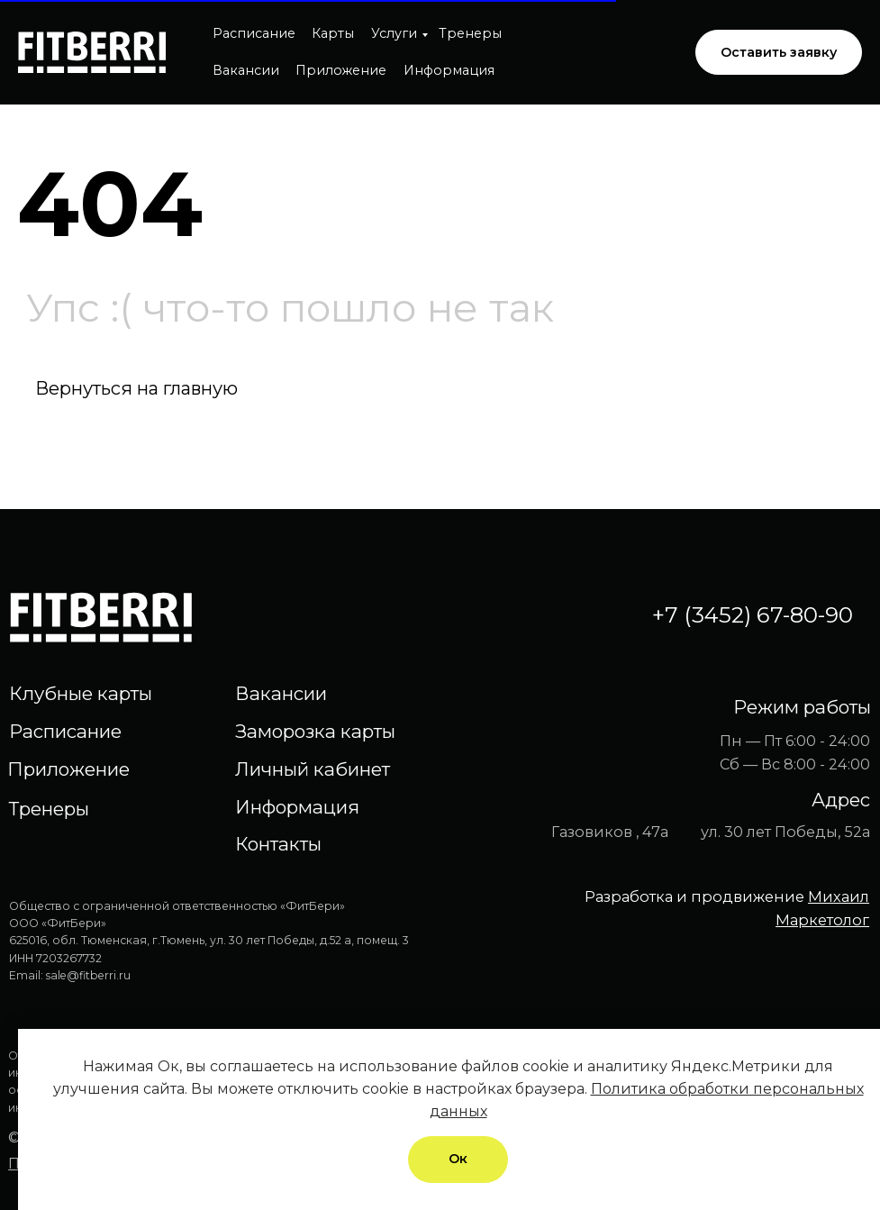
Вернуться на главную (136, 388)
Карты (333, 33)
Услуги (394, 33)
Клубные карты (80, 693)
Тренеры (470, 33)
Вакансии (246, 70)
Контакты (278, 843)
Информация (449, 70)
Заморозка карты (315, 731)
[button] (778, 53)
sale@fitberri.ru (88, 975)
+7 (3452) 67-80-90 (752, 614)
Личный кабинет (312, 769)
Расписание (254, 33)
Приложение (340, 70)
